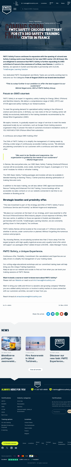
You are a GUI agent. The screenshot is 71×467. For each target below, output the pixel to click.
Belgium (27, 433)
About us (51, 3)
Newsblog (37, 21)
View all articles (35, 369)
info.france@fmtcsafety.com (44, 280)
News (62, 3)
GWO (2, 406)
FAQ (57, 3)
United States (29, 422)
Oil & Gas (20, 401)
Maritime (19, 406)
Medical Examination (61, 443)
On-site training (6, 422)
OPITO (3, 401)
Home (31, 21)
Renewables (20, 404)
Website (18, 280)
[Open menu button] (14, 9)
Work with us (68, 3)
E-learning (4, 430)
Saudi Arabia (28, 428)
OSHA (3, 412)
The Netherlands (29, 425)
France (27, 431)
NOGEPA (3, 404)
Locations (44, 3)
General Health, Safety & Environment (24, 410)
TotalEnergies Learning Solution (15, 69)
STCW (3, 409)
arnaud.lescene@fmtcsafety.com (29, 296)
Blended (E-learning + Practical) (7, 426)
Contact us (48, 443)
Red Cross (4, 415)
